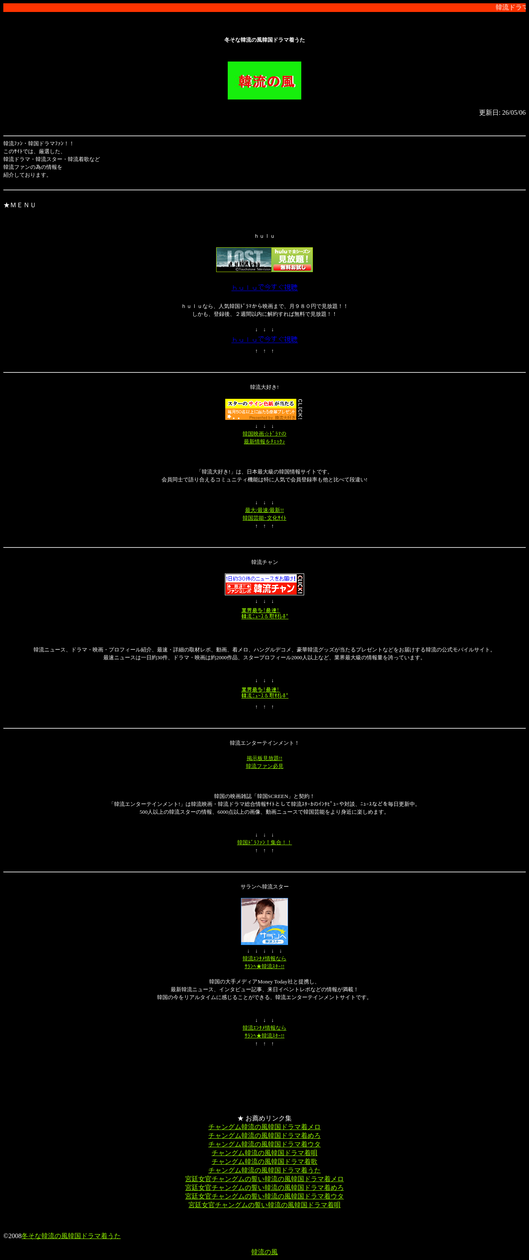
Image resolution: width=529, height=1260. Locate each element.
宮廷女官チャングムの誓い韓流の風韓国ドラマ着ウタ (264, 1196)
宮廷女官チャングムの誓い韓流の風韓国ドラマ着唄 (264, 1204)
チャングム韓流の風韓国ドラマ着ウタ (264, 1144)
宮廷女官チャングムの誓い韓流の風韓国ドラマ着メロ (264, 1178)
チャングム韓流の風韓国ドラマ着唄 (264, 1152)
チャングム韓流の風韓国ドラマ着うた (264, 1170)
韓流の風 (264, 1251)
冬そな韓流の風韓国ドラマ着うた (71, 1235)
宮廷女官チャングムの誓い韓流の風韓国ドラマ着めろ (264, 1187)
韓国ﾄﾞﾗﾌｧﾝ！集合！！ (264, 842)
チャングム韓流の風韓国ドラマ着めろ (264, 1135)
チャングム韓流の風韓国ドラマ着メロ (264, 1126)
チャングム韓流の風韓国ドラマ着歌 (264, 1161)
